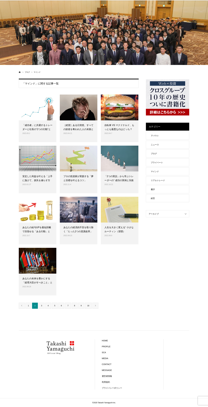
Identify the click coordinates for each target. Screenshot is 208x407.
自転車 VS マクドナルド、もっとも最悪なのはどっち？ (119, 127)
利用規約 (106, 382)
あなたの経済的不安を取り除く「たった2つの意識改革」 (78, 229)
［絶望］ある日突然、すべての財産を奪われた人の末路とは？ (78, 129)
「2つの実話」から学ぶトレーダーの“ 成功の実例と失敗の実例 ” (119, 180)
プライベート (157, 162)
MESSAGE (175, 3)
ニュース (155, 144)
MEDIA (118, 3)
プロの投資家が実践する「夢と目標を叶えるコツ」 (78, 178)
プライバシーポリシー (112, 388)
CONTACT (147, 3)
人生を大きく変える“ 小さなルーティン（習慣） (119, 229)
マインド (155, 171)
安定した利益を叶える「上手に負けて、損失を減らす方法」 (37, 180)
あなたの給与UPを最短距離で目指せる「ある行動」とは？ (36, 231)
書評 (153, 189)
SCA (90, 3)
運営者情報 (107, 376)
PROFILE (61, 3)
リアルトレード (158, 180)
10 (88, 306)
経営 (153, 198)
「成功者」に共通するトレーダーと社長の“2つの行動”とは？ (37, 129)
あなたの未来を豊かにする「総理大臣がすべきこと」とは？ (37, 282)
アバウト (155, 136)
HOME (33, 3)
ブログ (154, 153)
